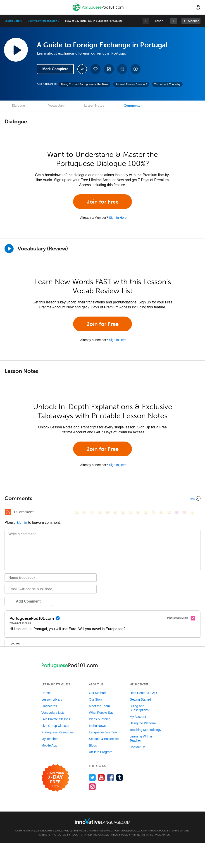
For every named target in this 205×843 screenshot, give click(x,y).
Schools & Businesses (104, 739)
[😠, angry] (115, 512)
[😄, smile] (77, 512)
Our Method (97, 693)
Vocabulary (56, 106)
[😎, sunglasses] (107, 512)
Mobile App (49, 745)
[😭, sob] (146, 512)
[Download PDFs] (122, 69)
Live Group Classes (55, 726)
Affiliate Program (100, 752)
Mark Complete (55, 69)
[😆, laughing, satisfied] (123, 512)
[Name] (51, 577)
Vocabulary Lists (52, 712)
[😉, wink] (138, 512)
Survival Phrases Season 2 (43, 20)
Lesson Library (13, 20)
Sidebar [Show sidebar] (193, 21)
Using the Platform (143, 723)
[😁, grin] (92, 512)
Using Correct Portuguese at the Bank (84, 84)
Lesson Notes (94, 106)
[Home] (98, 10)
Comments (132, 106)
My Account (138, 716)
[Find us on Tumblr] (119, 777)
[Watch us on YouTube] (101, 777)
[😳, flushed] (84, 512)
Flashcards (49, 706)
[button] (198, 7)
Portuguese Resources (57, 732)
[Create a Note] (109, 69)
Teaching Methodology (145, 730)
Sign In (22, 522)
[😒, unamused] (100, 512)
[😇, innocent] (153, 512)
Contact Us (137, 747)
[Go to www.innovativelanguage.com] (102, 821)
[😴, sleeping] (161, 512)
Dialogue (18, 106)
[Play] (9, 248)
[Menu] (7, 7)
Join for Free (103, 201)
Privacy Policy (158, 830)
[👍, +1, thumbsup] (192, 512)
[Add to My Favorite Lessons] (95, 69)
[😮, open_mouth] (169, 512)
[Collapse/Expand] (102, 498)
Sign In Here (117, 217)
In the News (97, 726)
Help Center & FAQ (143, 693)
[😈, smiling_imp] (177, 512)
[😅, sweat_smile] (130, 512)
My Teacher (49, 739)
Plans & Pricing (99, 719)
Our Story (95, 699)
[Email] (51, 589)
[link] (173, 21)
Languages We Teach (104, 732)
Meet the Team (99, 706)
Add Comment (28, 601)
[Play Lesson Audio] (16, 50)
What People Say (101, 712)
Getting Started (140, 699)
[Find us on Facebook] (110, 777)
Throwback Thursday (167, 84)
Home (45, 693)
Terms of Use (179, 830)
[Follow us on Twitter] (92, 777)
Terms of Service (149, 834)
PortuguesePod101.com (130, 830)
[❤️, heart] (184, 512)
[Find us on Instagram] (92, 786)
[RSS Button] (8, 512)
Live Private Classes (55, 719)
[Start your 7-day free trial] (55, 778)
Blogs (93, 745)
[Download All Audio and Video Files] (136, 69)
